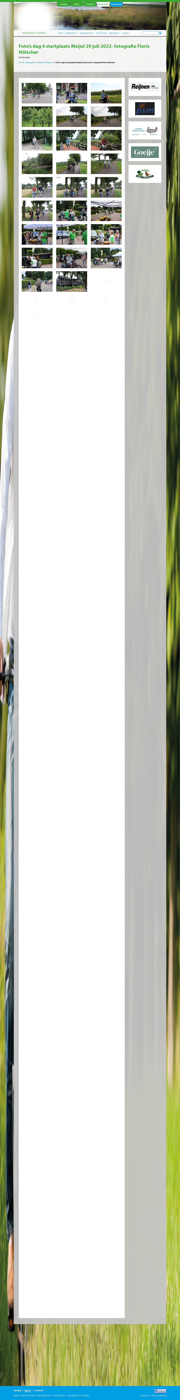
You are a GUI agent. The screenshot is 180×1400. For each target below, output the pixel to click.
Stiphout (39, 1390)
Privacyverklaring (159, 1395)
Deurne (17, 1390)
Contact (125, 33)
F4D (20, 62)
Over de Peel (101, 33)
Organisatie (114, 33)
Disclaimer (145, 1395)
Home (60, 33)
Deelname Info (87, 33)
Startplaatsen (71, 33)
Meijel (41, 62)
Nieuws (49, 62)
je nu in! (154, 22)
